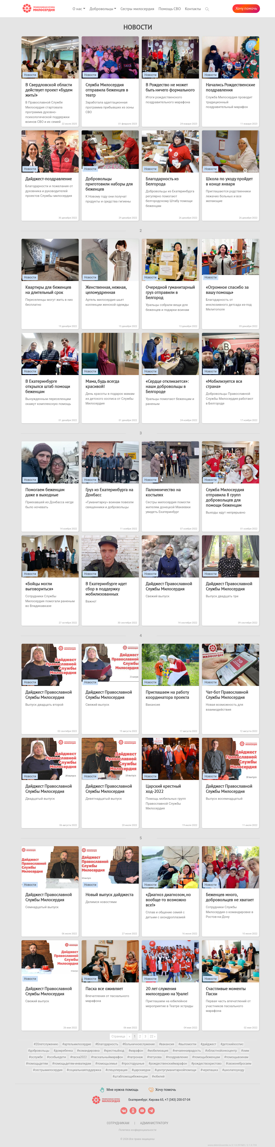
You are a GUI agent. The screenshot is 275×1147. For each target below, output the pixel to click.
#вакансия (166, 1044)
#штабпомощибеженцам (130, 1076)
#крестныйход (114, 1050)
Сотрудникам (118, 1123)
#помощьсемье (106, 1063)
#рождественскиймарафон (167, 1063)
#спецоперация (116, 1070)
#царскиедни (141, 1070)
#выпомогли (187, 1044)
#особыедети (56, 1057)
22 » (153, 1036)
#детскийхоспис (231, 1044)
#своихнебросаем (238, 1063)
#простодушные (132, 1063)
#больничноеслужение (138, 1044)
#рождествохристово (206, 1063)
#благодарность (106, 1044)
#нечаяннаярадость (187, 1050)
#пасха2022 (78, 1057)
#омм (245, 1050)
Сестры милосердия (137, 9)
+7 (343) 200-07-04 (177, 1099)
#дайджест (208, 1044)
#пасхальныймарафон (107, 1057)
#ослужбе (36, 1057)
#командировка (88, 1050)
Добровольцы (101, 9)
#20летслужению (46, 1044)
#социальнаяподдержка (84, 1070)
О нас (77, 9)
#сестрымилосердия (47, 1070)
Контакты (193, 9)
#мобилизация (157, 1050)
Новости (30, 75)
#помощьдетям (37, 1063)
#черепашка (209, 1070)
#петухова (154, 1057)
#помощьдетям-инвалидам (71, 1063)
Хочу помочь (246, 8)
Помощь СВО (170, 9)
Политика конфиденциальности (137, 1130)
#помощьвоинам (236, 1057)
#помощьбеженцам (206, 1057)
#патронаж (135, 1057)
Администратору (154, 1123)
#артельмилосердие (76, 1044)
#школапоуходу (233, 1070)
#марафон (135, 1050)
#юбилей (158, 1076)
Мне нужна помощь (118, 1090)
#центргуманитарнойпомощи (175, 1070)
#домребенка (63, 1050)
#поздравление (177, 1057)
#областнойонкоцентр (221, 1050)
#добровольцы (38, 1050)
